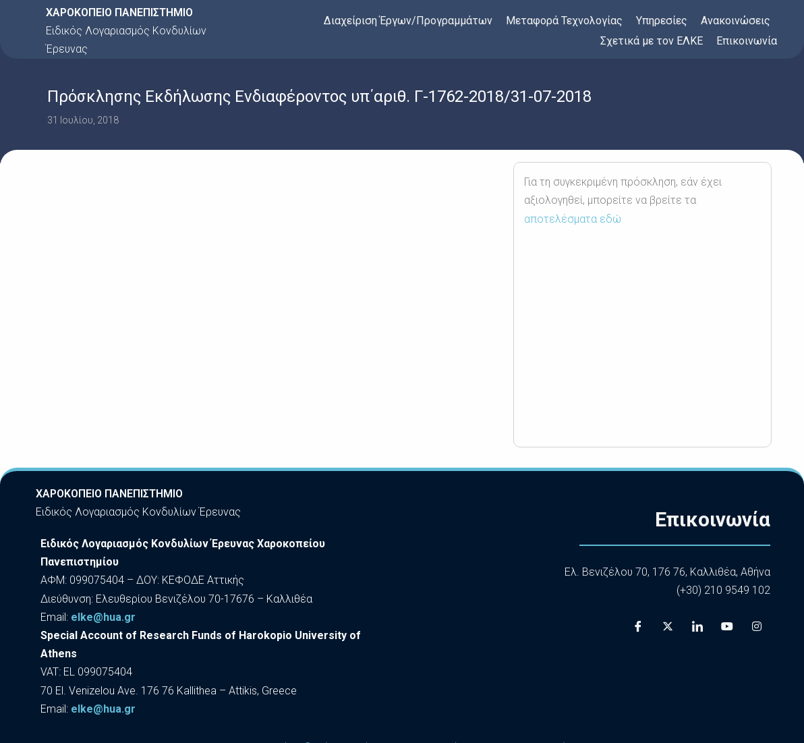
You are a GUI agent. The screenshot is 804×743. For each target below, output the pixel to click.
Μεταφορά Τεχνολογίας (564, 20)
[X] (668, 626)
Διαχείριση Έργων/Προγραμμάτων (408, 20)
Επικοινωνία (746, 40)
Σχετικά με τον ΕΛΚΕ (651, 40)
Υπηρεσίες (661, 20)
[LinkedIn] (697, 626)
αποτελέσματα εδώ (572, 219)
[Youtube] (727, 626)
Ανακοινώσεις (735, 20)
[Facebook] (638, 626)
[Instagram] (757, 626)
